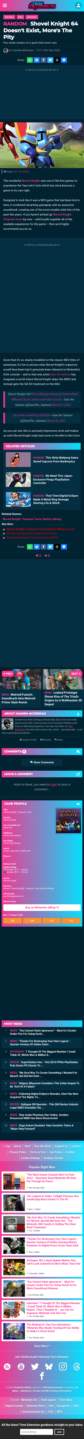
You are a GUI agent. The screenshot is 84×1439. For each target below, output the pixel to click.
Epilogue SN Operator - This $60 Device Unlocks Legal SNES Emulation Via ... (44, 1106)
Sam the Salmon (60, 374)
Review (41, 529)
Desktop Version (53, 1158)
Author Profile (28, 739)
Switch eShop (9, 820)
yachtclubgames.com (13, 896)
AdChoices (26, 1391)
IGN (51, 1405)
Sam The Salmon (21, 171)
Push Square (48, 1399)
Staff (28, 1146)
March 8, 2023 (61, 405)
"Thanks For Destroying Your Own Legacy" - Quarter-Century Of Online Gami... (40, 1043)
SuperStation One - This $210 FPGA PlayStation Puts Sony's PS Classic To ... (44, 1064)
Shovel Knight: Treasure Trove (17, 812)
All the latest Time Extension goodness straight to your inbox (42, 1424)
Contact (76, 1146)
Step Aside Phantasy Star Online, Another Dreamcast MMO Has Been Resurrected (39, 1116)
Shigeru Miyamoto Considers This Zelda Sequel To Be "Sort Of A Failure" (44, 1085)
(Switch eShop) (31, 519)
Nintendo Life (29, 1399)
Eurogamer (63, 1405)
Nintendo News (36, 1405)
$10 (71, 920)
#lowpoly (55, 394)
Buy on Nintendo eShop (42, 907)
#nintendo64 (70, 394)
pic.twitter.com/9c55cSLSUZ (31, 415)
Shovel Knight (31, 180)
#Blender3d (18, 399)
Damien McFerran (23, 50)
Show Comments (42, 762)
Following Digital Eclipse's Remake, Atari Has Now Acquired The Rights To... (44, 1095)
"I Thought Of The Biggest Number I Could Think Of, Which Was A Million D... (42, 1053)
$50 (12, 920)
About (17, 1146)
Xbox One (7, 827)
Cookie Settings (30, 1158)
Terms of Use (38, 1152)
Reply (58, 739)
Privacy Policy (18, 1152)
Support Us (61, 1146)
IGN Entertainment (53, 1387)
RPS (59, 1411)
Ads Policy (56, 1152)
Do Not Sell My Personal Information (52, 1391)
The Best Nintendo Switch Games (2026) (32, 537)
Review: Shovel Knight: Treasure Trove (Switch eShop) (28, 888)
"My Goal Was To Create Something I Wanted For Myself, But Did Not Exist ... (43, 1074)
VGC (76, 1405)
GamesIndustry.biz (33, 1411)
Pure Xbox (66, 1399)
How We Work (42, 1146)
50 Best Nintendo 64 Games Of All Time (32, 533)
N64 (20, 17)
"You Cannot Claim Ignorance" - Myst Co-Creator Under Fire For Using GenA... (43, 1032)
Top (6, 1146)
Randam (9, 17)
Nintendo (32, 17)
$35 (32, 920)
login (54, 784)
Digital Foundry (14, 1405)
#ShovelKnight (40, 394)
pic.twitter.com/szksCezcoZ (44, 399)
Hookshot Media (22, 1387)
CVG (50, 1411)
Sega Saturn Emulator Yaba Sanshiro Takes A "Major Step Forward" (42, 1127)
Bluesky (45, 739)
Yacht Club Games (12, 835)
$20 (51, 920)
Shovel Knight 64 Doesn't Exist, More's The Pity (40, 30)
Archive (70, 1152)
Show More (42, 1346)
